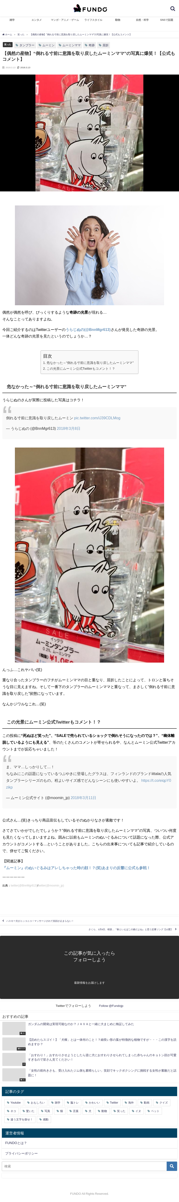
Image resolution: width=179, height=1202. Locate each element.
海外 (131, 1102)
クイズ (163, 1102)
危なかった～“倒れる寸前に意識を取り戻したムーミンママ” (90, 362)
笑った (7, 44)
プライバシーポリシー (21, 1153)
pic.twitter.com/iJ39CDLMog (97, 418)
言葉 (76, 1111)
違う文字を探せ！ (21, 1119)
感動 (45, 1119)
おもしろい (38, 1102)
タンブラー (26, 45)
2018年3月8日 (68, 428)
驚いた (30, 1111)
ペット (155, 1111)
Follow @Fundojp (111, 1005)
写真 (47, 1111)
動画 (146, 1102)
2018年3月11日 (83, 798)
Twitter (114, 1102)
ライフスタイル (93, 19)
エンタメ (36, 19)
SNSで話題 (166, 19)
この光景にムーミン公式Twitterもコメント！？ (81, 368)
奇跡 (92, 45)
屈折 (106, 45)
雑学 (12, 19)
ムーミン (48, 45)
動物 (117, 19)
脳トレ (74, 1102)
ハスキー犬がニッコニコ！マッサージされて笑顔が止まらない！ (40, 921)
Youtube (15, 1102)
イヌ (138, 1111)
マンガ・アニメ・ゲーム (65, 19)
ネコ (13, 1111)
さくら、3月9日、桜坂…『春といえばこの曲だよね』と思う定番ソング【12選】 (131, 929)
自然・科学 (142, 19)
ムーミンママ (71, 45)
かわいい (94, 1102)
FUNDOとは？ (16, 1143)
